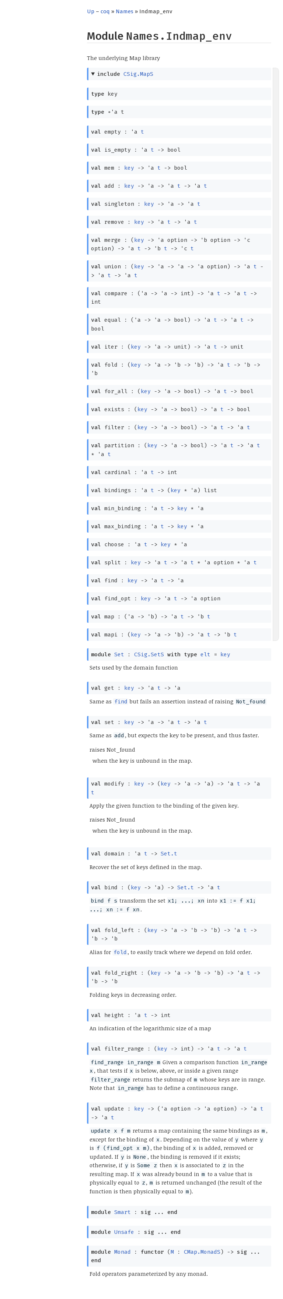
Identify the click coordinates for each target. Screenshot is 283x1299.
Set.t (169, 853)
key (129, 168)
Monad (122, 1252)
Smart (122, 1212)
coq (105, 11)
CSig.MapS (138, 74)
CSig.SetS (149, 654)
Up (90, 11)
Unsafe (124, 1232)
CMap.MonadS (202, 1252)
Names (124, 11)
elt (205, 654)
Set (119, 654)
